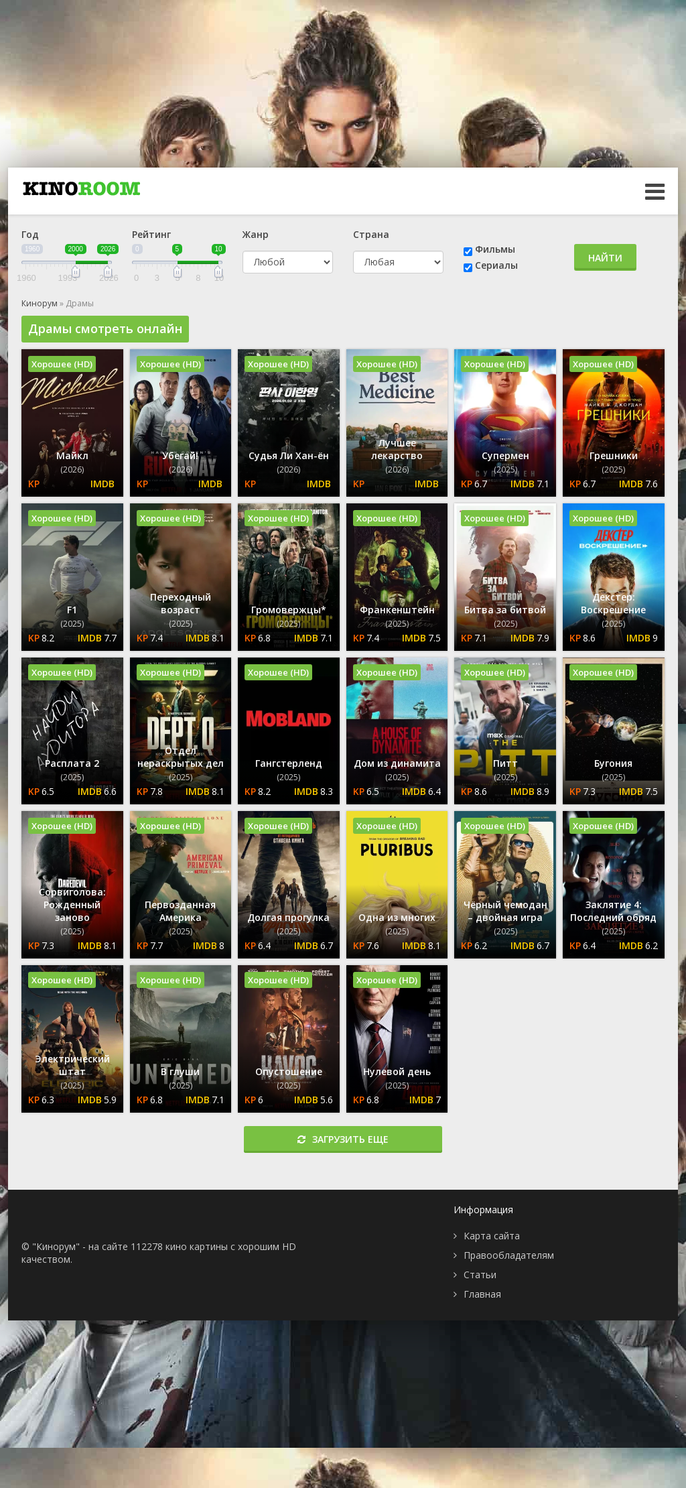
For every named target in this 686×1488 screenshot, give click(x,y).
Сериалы (496, 265)
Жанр (256, 234)
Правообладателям (509, 1255)
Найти (605, 257)
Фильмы (495, 249)
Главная (482, 1294)
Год (30, 234)
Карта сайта (492, 1235)
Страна (371, 234)
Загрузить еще (343, 1139)
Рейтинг (151, 234)
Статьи (480, 1274)
